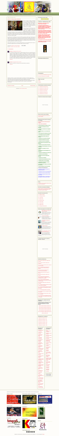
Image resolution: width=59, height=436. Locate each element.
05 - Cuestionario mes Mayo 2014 (43, 92)
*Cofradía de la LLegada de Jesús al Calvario (40, 362)
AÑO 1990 (46, 305)
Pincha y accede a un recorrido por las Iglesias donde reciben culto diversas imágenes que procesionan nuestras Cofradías (44, 189)
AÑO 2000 (46, 307)
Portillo (19, 46)
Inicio (22, 85)
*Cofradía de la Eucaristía (40, 333)
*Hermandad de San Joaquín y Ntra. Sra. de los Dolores (40, 381)
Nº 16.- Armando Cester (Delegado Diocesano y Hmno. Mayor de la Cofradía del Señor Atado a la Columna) (44, 296)
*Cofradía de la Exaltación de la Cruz (40, 368)
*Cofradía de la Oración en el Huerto (40, 335)
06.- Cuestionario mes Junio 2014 (43, 93)
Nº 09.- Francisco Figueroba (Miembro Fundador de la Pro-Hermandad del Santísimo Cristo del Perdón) (44, 280)
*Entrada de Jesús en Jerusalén (40, 330)
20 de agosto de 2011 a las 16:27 (17, 51)
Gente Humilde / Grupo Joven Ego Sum (48, 353)
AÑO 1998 (40, 307)
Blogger (43, 434)
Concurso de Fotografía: (45, 215)
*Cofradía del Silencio (40, 373)
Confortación (12, 46)
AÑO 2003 (43, 308)
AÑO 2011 (43, 311)
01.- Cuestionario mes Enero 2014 (43, 86)
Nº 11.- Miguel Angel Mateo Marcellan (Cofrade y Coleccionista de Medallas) (44, 285)
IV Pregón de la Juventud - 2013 (42, 322)
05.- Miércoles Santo (41, 200)
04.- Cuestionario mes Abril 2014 (42, 90)
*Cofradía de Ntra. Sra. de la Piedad (40, 378)
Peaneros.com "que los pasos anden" (48, 362)
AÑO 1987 (40, 305)
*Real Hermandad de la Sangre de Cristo (40, 384)
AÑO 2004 (46, 308)
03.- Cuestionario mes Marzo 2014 (43, 89)
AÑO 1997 (49, 305)
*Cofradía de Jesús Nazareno (40, 354)
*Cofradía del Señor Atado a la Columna (40, 343)
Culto (14, 46)
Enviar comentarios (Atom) (23, 88)
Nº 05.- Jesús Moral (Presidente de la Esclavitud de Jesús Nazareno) (43, 270)
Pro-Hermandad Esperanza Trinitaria (48, 348)
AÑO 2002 (40, 308)
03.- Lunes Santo (40, 197)
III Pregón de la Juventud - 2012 (42, 320)
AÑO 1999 (43, 307)
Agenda (21, 14)
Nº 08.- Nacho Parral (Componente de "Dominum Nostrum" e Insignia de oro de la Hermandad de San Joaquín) (44, 277)
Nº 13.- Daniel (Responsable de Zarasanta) (44, 289)
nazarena (11, 51)
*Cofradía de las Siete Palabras (40, 371)
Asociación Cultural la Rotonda (48, 338)
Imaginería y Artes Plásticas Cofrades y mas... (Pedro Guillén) (48, 359)
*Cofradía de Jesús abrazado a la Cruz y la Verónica (40, 359)
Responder (11, 59)
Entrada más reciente (11, 85)
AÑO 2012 (46, 311)
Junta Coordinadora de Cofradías (48, 331)
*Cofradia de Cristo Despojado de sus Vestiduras (40, 365)
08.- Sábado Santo (40, 204)
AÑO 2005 (49, 308)
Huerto (16, 46)
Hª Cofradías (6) (10, 14)
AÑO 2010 (39, 311)
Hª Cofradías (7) (16, 14)
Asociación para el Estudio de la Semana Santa (48, 340)
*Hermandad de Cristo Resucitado (40, 387)
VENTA (39, 80)
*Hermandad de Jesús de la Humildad (40, 340)
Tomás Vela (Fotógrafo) (47, 367)
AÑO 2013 (49, 311)
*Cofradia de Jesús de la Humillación (40, 349)
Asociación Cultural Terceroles (48, 335)
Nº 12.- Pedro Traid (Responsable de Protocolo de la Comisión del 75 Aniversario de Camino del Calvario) (44, 287)
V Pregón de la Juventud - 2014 (42, 323)
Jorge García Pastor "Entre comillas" (48, 356)
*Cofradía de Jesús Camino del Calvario (40, 356)
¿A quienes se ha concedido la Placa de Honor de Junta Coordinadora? (44, 183)
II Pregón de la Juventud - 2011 (42, 319)
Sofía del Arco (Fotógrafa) (48, 365)
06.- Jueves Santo (40, 201)
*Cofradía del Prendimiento (40, 338)
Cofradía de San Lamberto (48, 345)
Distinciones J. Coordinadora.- (27, 14)
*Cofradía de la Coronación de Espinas (40, 346)
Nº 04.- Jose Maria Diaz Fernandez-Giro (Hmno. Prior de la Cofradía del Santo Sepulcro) (43, 268)
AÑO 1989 (43, 305)
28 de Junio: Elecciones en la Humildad (43, 76)
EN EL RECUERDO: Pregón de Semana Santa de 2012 (46, 231)
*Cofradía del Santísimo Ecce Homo (40, 351)
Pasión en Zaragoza (47, 350)
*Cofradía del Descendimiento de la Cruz (41, 375)
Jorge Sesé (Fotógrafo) (47, 369)
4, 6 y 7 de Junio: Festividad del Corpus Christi (44, 74)
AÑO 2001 (49, 307)
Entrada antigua (32, 85)
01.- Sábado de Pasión (41, 194)
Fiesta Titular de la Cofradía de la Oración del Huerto (46, 211)
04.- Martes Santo (40, 198)
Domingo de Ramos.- (45, 225)
